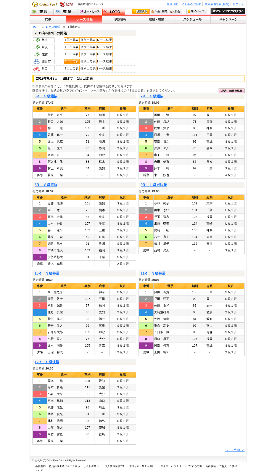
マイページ (196, 11)
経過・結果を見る (232, 90)
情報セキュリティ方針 (142, 466)
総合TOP (172, 4)
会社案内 (40, 466)
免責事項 (210, 466)
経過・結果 (156, 20)
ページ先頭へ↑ (235, 450)
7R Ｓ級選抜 (152, 96)
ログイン (238, 4)
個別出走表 (88, 61)
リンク (39, 469)
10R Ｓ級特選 (47, 273)
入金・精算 (159, 11)
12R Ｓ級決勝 (47, 362)
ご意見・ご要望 (228, 466)
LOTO (113, 12)
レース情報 (84, 20)
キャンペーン (228, 20)
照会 (175, 11)
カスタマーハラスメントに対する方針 (180, 466)
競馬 (42, 12)
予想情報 (120, 20)
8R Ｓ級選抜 (46, 185)
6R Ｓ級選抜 (46, 96)
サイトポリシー (92, 466)
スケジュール (192, 20)
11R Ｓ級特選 (153, 273)
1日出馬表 (72, 40)
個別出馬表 (88, 40)
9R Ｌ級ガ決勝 (154, 185)
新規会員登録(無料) (217, 4)
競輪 (66, 12)
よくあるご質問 (191, 4)
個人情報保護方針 (115, 466)
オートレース (90, 12)
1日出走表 (72, 61)
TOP (48, 20)
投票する (141, 11)
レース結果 (104, 40)
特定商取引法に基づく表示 (64, 466)
